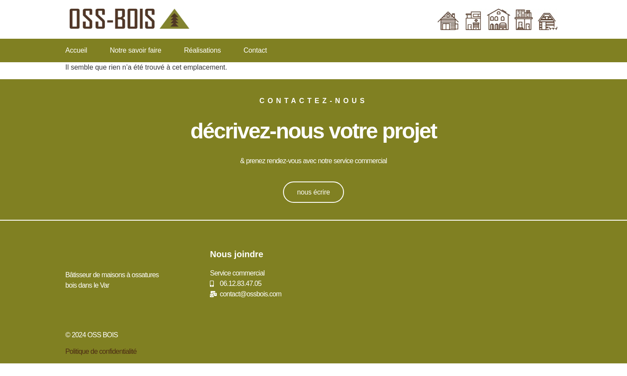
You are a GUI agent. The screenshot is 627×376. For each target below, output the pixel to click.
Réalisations (202, 50)
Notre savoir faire (135, 50)
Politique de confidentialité (101, 351)
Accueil (76, 50)
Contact (255, 50)
